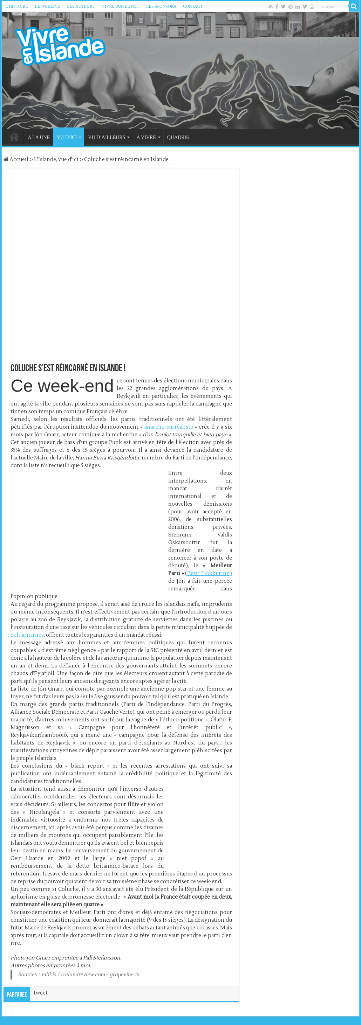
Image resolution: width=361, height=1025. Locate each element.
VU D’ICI (67, 137)
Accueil (16, 159)
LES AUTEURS (81, 6)
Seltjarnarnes (27, 635)
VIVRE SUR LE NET (120, 6)
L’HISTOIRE (16, 6)
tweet (41, 993)
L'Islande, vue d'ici (56, 159)
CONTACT (193, 6)
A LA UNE (39, 137)
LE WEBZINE (47, 6)
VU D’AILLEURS (106, 137)
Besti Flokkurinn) (209, 573)
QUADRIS (178, 137)
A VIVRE (146, 137)
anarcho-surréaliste (168, 427)
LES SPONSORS (161, 6)
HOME (14, 136)
